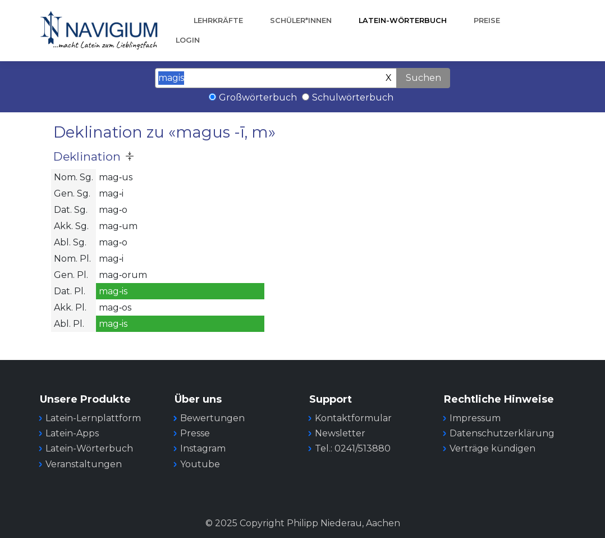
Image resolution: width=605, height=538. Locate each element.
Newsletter (340, 433)
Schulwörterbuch (352, 97)
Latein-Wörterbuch (403, 20)
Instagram (203, 448)
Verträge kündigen (492, 448)
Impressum (475, 418)
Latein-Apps (72, 433)
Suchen (423, 77)
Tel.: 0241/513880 (353, 448)
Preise (487, 20)
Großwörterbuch (258, 97)
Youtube (200, 464)
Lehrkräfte (218, 20)
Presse (195, 433)
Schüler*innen (301, 20)
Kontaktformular (353, 418)
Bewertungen (212, 418)
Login (188, 40)
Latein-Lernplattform (93, 418)
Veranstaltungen (83, 464)
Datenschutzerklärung (502, 433)
